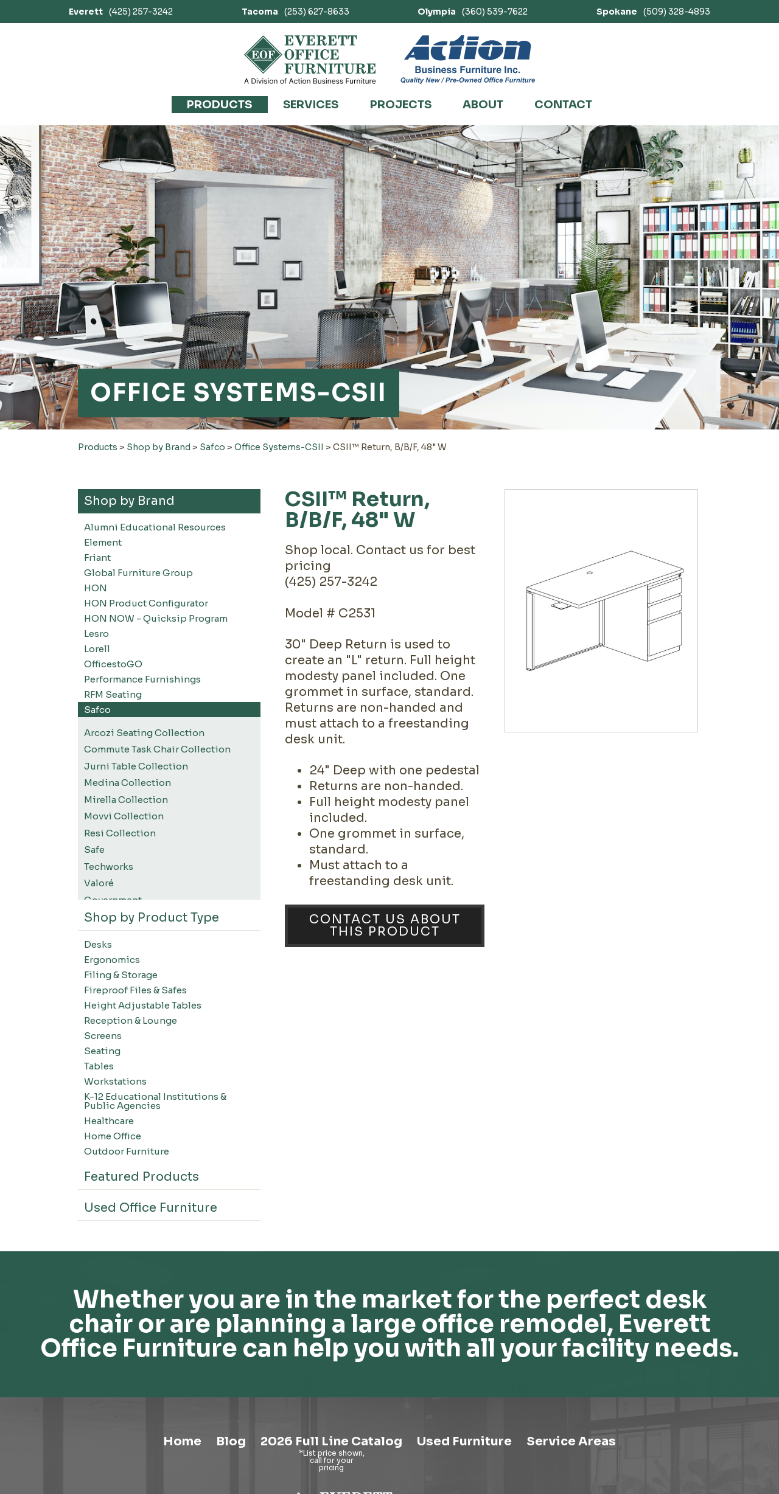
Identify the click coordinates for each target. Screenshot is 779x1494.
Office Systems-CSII (279, 447)
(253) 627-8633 (295, 11)
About (483, 104)
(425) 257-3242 (121, 11)
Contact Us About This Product (385, 925)
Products (219, 104)
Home (182, 1441)
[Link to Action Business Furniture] (467, 59)
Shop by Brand (158, 447)
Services (310, 104)
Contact (563, 104)
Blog (231, 1441)
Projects (400, 104)
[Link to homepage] (310, 59)
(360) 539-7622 (472, 11)
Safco (212, 447)
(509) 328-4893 (653, 11)
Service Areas (571, 1441)
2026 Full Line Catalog (331, 1441)
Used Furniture (464, 1441)
